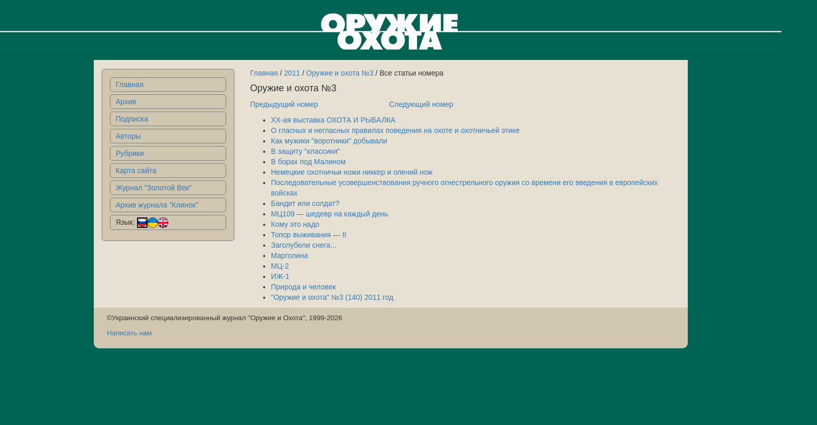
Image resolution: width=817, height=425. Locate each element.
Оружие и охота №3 (340, 73)
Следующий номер (421, 104)
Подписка (132, 119)
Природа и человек (303, 287)
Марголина (289, 255)
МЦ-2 (280, 266)
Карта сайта (136, 170)
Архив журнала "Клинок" (157, 205)
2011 (292, 73)
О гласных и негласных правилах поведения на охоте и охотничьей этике (395, 130)
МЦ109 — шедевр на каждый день (329, 214)
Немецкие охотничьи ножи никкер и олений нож (351, 172)
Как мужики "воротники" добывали (329, 141)
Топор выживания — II (308, 234)
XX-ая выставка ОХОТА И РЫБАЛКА (333, 120)
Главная (129, 84)
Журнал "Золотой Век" (154, 188)
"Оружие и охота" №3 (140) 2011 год (332, 297)
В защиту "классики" (305, 151)
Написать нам (129, 333)
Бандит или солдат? (305, 203)
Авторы (128, 136)
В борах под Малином (308, 161)
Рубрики (130, 153)
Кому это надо (295, 224)
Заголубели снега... (304, 245)
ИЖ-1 (280, 276)
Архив (126, 102)
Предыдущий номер (284, 104)
